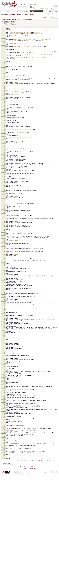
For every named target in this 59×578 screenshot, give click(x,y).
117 (4, 224)
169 (4, 308)
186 (4, 336)
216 (4, 388)
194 (4, 349)
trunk (8, 15)
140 (4, 259)
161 (4, 295)
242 (4, 429)
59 (4, 129)
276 (4, 488)
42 (4, 102)
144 (4, 268)
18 (4, 63)
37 (4, 94)
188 (4, 340)
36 (4, 93)
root (3, 15)
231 (4, 412)
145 (4, 269)
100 (4, 197)
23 (4, 70)
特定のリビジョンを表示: (48, 17)
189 (4, 341)
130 (4, 244)
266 (4, 471)
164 (4, 299)
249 (4, 441)
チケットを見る (47, 11)
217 (4, 390)
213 (4, 383)
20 (4, 66)
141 (4, 261)
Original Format (32, 525)
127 (4, 239)
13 (4, 48)
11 (4, 45)
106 (4, 207)
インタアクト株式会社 (24, 530)
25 (4, 73)
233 (4, 415)
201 (4, 362)
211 (4, 380)
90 (4, 180)
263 (4, 466)
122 (4, 232)
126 (4, 238)
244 (4, 433)
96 (4, 190)
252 (4, 446)
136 (4, 254)
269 (4, 476)
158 (4, 290)
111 (4, 214)
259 (4, 458)
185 (4, 335)
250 (4, 443)
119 (4, 227)
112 (4, 216)
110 (4, 213)
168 (4, 306)
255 (4, 451)
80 (4, 164)
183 (4, 331)
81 (4, 165)
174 (4, 317)
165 (4, 301)
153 (4, 282)
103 (4, 202)
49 (4, 113)
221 (4, 396)
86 (4, 173)
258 (4, 456)
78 (4, 161)
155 (4, 285)
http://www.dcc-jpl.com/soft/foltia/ (51, 529)
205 (4, 371)
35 (4, 91)
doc (13, 15)
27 (4, 77)
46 (4, 108)
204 (4, 367)
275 (4, 486)
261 (4, 463)
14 (4, 50)
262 (4, 465)
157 (4, 288)
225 (4, 402)
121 (4, 230)
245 (4, 434)
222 (4, 397)
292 (4, 513)
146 (4, 271)
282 (4, 497)
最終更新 (47, 13)
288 (4, 506)
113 (4, 217)
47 (4, 110)
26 (4, 75)
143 (4, 266)
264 (4, 468)
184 (4, 333)
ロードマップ (25, 11)
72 (4, 151)
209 (4, 377)
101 (4, 198)
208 (4, 376)
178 (4, 324)
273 (4, 483)
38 (4, 95)
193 (4, 347)
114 (4, 219)
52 (4, 118)
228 (4, 407)
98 (4, 193)
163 (4, 298)
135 (4, 252)
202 (4, 364)
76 (4, 158)
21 (4, 68)
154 (4, 283)
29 (4, 80)
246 (4, 436)
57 (4, 126)
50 (4, 114)
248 (4, 439)
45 (4, 107)
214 (4, 385)
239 (4, 425)
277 (4, 489)
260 (4, 460)
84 (4, 170)
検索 (56, 11)
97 (4, 192)
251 (4, 445)
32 (4, 86)
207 (4, 375)
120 (4, 228)
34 (4, 89)
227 (4, 405)
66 (4, 141)
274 (4, 484)
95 (4, 188)
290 (4, 510)
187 (4, 338)
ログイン (35, 8)
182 (4, 330)
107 (4, 208)
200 (4, 360)
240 (4, 427)
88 (4, 177)
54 (4, 121)
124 (4, 235)
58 (4, 128)
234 (4, 417)
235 (4, 418)
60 (4, 131)
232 (4, 413)
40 (4, 99)
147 (4, 273)
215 (4, 387)
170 (4, 311)
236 (4, 420)
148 (4, 274)
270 (4, 478)
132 (4, 247)
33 (4, 88)
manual (20, 15)
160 (4, 293)
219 (4, 393)
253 (4, 448)
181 (4, 328)
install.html (29, 15)
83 (4, 169)
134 (4, 250)
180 (4, 327)
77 (4, 159)
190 (4, 343)
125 (4, 236)
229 (4, 409)
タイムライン (15, 11)
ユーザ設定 (40, 8)
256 (4, 453)
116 (4, 222)
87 (4, 175)
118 (4, 225)
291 (4, 511)
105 (4, 205)
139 (4, 258)
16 (4, 57)
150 (4, 277)
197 (4, 354)
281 (4, 495)
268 (4, 475)
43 (4, 104)
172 (4, 314)
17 (4, 60)
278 (4, 491)
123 (4, 233)
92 (4, 183)
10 (4, 44)
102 (4, 200)
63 (4, 136)
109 (4, 211)
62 (4, 134)
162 (4, 296)
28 (4, 78)
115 (4, 221)
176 (4, 321)
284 (4, 500)
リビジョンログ (54, 13)
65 (4, 139)
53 (4, 119)
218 (4, 391)
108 (4, 210)
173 (4, 316)
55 (4, 123)
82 (4, 167)
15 (4, 53)
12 (4, 47)
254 (4, 450)
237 (4, 422)
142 (4, 263)
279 (4, 493)
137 (4, 255)
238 (4, 423)
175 (4, 319)
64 (4, 138)
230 (4, 410)
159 (4, 292)
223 (4, 399)
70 (4, 148)
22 (4, 69)
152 (4, 280)
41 (4, 100)
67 (4, 143)
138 (4, 257)
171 (4, 312)
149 (4, 275)
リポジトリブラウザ (36, 11)
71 (4, 150)
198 (4, 356)
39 (4, 97)
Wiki (8, 11)
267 (4, 473)
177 (4, 322)
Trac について (54, 8)
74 (4, 155)
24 (4, 72)
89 (4, 178)
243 (4, 431)
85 (4, 172)
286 (4, 503)
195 (4, 351)
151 (4, 278)
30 (4, 81)
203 (4, 365)
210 (4, 379)
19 (4, 65)
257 (4, 455)
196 (4, 352)
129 (4, 242)
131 (4, 246)
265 (4, 470)
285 (4, 502)
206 (4, 373)
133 (4, 249)
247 (4, 438)
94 (4, 187)
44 (4, 105)
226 (4, 404)
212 (4, 382)
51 (4, 116)
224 (4, 401)
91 (4, 182)
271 (4, 479)
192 (4, 346)
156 (4, 287)
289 (4, 508)
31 (4, 83)
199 (4, 357)
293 (4, 514)
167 (4, 304)
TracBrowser (42, 517)
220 (4, 395)
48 (4, 111)
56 (4, 124)
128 (4, 241)
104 (4, 203)
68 (4, 145)
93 (4, 185)
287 (4, 505)
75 (4, 156)
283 (4, 499)
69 (4, 146)
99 (4, 195)
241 (4, 428)
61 (4, 133)
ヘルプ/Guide (47, 8)
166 (4, 303)
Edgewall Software (18, 529)
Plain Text (25, 525)
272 (4, 481)
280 (4, 494)
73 (4, 153)
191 (4, 345)
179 (4, 326)
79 (4, 162)
